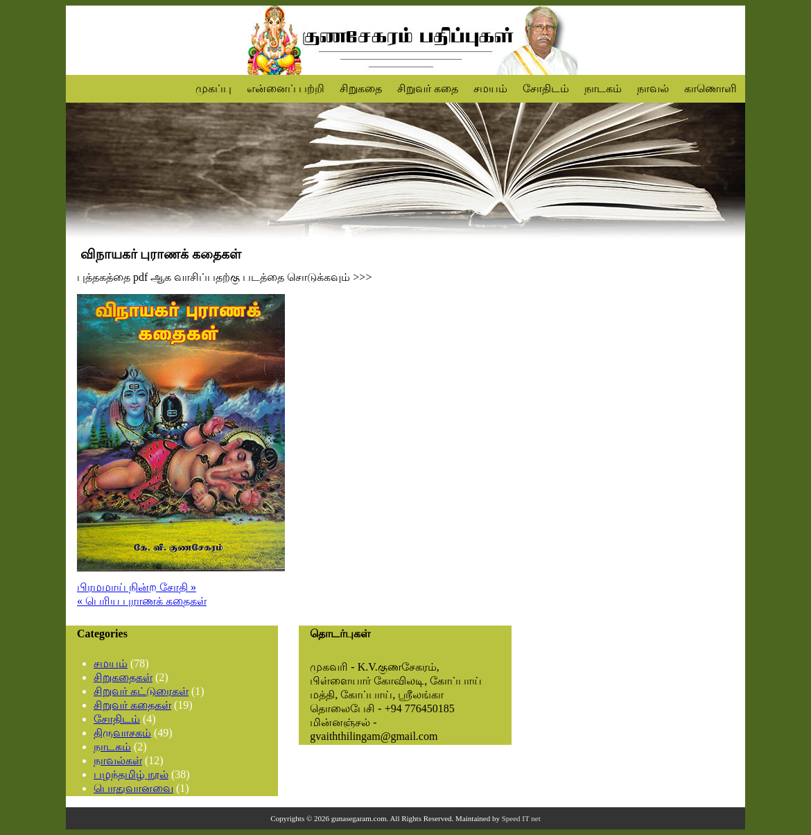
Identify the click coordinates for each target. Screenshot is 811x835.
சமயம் (490, 88)
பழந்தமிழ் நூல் (131, 774)
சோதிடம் (546, 88)
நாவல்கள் (118, 760)
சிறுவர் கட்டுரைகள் (141, 691)
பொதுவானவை (133, 788)
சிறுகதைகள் (123, 677)
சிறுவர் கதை (427, 88)
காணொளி (710, 88)
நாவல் (653, 88)
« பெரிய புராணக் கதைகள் (142, 601)
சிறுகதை (361, 88)
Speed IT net (521, 818)
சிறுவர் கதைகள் (132, 705)
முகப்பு (213, 88)
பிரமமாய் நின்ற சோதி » (136, 587)
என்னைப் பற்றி (285, 88)
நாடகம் (603, 88)
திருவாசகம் (122, 733)
